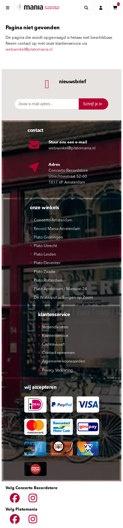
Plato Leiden (45, 255)
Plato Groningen (48, 237)
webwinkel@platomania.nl (29, 50)
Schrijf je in (92, 104)
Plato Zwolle (44, 272)
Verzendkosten (55, 327)
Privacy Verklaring (57, 370)
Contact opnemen (58, 353)
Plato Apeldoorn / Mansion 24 (60, 289)
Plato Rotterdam (48, 281)
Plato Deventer (47, 263)
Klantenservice (55, 336)
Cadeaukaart (53, 344)
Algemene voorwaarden (63, 362)
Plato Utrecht (45, 246)
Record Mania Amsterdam (57, 229)
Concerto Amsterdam (53, 220)
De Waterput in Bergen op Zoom (63, 298)
